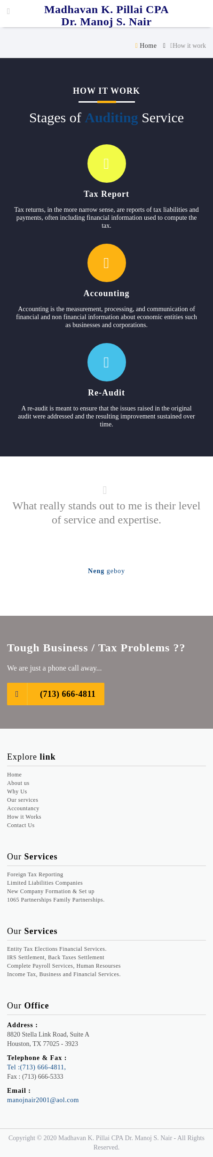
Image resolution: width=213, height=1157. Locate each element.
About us (18, 783)
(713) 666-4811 (51, 694)
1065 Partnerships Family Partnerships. (56, 899)
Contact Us (21, 825)
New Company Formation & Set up (51, 891)
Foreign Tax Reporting (35, 874)
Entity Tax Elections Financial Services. (57, 949)
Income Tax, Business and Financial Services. (64, 974)
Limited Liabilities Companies (45, 883)
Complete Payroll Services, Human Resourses (64, 966)
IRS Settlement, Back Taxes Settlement (55, 957)
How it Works (24, 817)
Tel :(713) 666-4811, (36, 1067)
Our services (22, 800)
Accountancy (23, 808)
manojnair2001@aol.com (43, 1100)
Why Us (17, 791)
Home (146, 45)
